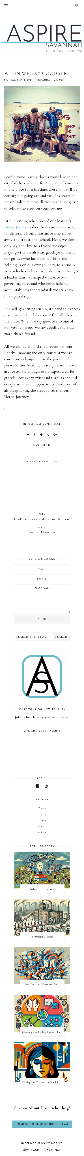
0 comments (42, 445)
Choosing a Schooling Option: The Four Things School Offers (43, 1031)
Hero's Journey (16, 227)
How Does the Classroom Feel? (42, 984)
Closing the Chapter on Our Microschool (43, 1082)
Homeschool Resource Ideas (42, 1124)
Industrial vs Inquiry (42, 889)
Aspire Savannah (47, 1150)
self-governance (48, 424)
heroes (28, 424)
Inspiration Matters (42, 936)
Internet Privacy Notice (42, 1143)
